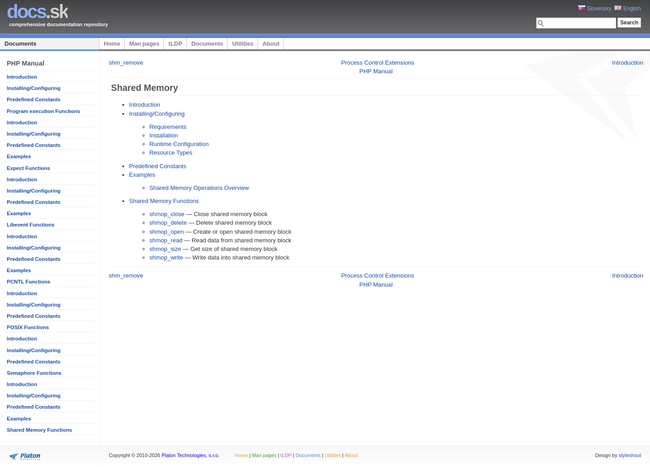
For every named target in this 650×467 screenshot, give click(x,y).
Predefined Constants (33, 99)
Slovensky (595, 8)
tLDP (175, 43)
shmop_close (167, 214)
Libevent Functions (31, 224)
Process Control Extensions (377, 62)
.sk (37, 11)
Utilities (242, 43)
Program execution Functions (43, 111)
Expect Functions (28, 168)
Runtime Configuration (179, 144)
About (270, 43)
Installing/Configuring (33, 88)
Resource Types (170, 152)
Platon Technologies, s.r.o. (190, 455)
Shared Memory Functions (39, 430)
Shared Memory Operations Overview (199, 187)
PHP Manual (376, 71)
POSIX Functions (28, 327)
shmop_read (165, 240)
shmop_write (166, 257)
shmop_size (165, 248)
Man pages (144, 43)
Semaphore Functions (34, 373)
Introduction (22, 77)
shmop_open (166, 231)
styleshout (629, 455)
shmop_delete (168, 222)
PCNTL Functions (28, 281)
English (627, 8)
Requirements (167, 126)
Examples (19, 156)
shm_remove (126, 62)
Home (112, 43)
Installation (163, 135)
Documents (21, 43)
